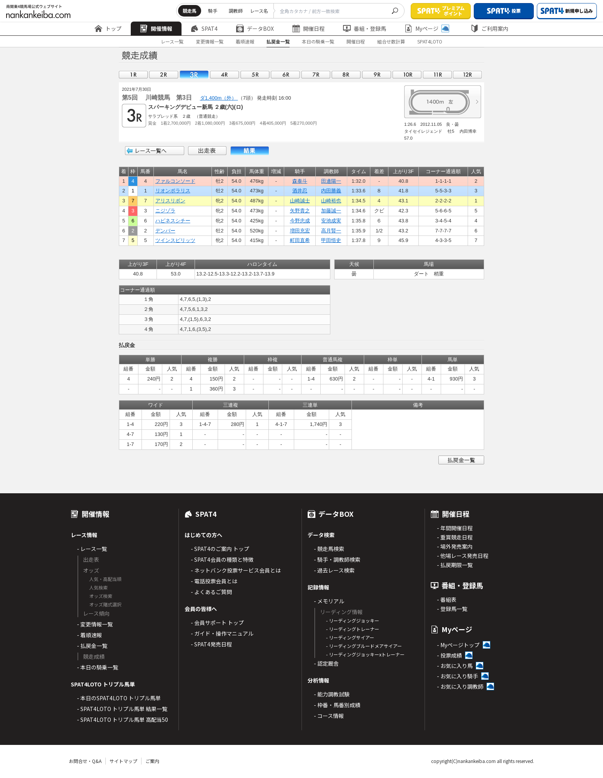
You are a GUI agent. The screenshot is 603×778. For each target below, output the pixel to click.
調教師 (236, 10)
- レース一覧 (92, 549)
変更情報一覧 (209, 41)
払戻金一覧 (278, 41)
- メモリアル (329, 601)
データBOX (255, 28)
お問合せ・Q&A (85, 761)
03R (194, 74)
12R (467, 74)
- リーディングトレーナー (352, 629)
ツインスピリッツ (175, 240)
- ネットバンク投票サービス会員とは (236, 570)
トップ (108, 28)
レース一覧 (172, 41)
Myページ (427, 28)
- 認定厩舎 (326, 663)
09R (376, 74)
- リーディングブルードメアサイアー (364, 646)
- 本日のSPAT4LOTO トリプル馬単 (119, 698)
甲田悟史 (331, 240)
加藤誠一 (331, 211)
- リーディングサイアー (350, 637)
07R (315, 74)
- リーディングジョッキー (352, 620)
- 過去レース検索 (334, 570)
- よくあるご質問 (211, 592)
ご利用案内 (489, 28)
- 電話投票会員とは (214, 581)
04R (224, 74)
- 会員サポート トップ (217, 622)
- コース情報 (329, 716)
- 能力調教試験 (332, 694)
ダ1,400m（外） (219, 98)
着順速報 (245, 41)
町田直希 (300, 240)
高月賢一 (331, 231)
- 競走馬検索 (329, 549)
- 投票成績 (449, 655)
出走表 (207, 150)
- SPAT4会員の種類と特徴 (222, 559)
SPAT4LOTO (429, 41)
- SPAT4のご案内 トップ (220, 549)
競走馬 (190, 10)
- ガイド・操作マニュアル (222, 633)
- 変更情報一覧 (95, 624)
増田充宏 (300, 231)
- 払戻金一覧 (92, 645)
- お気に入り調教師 (460, 686)
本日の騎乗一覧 (318, 41)
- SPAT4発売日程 (211, 644)
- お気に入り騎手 (457, 676)
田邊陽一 (331, 181)
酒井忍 (299, 191)
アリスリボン (170, 201)
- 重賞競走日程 (455, 537)
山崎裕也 (331, 201)
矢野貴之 (300, 211)
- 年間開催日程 (455, 528)
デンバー (165, 231)
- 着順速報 (89, 635)
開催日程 (308, 28)
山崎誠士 (300, 201)
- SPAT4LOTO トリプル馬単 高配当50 (122, 719)
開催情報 (156, 28)
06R (285, 74)
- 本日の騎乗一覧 (97, 667)
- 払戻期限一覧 (455, 565)
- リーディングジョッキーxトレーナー (365, 654)
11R (437, 74)
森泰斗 (299, 181)
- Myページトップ (458, 645)
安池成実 (331, 221)
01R (133, 74)
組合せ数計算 (391, 41)
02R (163, 74)
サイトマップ (123, 761)
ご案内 (152, 761)
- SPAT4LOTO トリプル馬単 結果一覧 (122, 709)
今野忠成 (300, 221)
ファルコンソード (175, 181)
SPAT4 (204, 28)
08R (346, 74)
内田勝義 (331, 191)
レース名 (259, 10)
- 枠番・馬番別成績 (337, 705)
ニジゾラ (165, 211)
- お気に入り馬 (455, 665)
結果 (249, 150)
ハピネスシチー (172, 221)
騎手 (212, 10)
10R (406, 74)
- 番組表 (446, 599)
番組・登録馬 (364, 28)
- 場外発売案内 (455, 546)
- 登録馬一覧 (452, 609)
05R (255, 74)
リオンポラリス (172, 191)
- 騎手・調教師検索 (337, 559)
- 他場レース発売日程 (462, 555)
